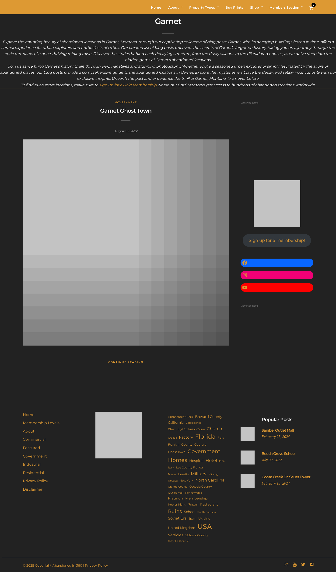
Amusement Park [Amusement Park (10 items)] (180, 417)
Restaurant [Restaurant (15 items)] (209, 504)
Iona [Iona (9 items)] (221, 461)
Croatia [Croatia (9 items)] (172, 437)
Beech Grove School (278, 453)
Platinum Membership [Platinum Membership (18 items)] (187, 498)
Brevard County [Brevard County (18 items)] (208, 417)
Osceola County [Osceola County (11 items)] (200, 486)
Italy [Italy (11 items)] (171, 467)
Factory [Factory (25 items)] (186, 437)
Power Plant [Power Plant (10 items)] (177, 504)
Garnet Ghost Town (125, 110)
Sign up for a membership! (277, 240)
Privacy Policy (35, 481)
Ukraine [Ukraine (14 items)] (204, 518)
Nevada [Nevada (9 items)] (173, 480)
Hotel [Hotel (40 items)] (211, 460)
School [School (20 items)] (189, 512)
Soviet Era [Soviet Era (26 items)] (177, 518)
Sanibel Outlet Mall (278, 430)
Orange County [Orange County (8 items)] (177, 486)
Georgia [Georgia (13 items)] (200, 444)
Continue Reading (125, 362)
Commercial (34, 439)
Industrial (32, 464)
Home (29, 415)
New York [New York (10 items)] (186, 480)
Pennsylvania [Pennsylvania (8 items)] (193, 492)
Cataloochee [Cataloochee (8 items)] (194, 422)
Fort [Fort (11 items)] (221, 437)
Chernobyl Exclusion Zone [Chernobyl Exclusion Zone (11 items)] (186, 429)
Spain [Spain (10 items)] (192, 518)
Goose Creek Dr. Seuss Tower (286, 477)
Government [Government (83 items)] (204, 451)
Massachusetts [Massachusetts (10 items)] (178, 474)
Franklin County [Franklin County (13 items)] (180, 444)
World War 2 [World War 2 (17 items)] (178, 541)
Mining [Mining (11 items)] (213, 474)
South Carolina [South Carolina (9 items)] (206, 512)
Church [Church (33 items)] (214, 428)
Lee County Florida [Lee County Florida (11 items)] (189, 467)
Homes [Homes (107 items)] (177, 460)
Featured (31, 448)
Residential (33, 473)
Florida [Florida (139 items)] (205, 436)
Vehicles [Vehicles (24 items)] (175, 535)
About (29, 431)
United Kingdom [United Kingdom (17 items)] (181, 528)
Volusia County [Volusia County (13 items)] (197, 535)
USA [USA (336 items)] (204, 526)
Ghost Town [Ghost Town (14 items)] (177, 452)
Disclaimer (32, 489)
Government (126, 102)
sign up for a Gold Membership (128, 85)
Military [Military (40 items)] (198, 473)
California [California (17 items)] (176, 422)
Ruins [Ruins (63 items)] (175, 511)
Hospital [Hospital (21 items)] (196, 460)
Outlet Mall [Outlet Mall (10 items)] (175, 492)
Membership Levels (41, 423)
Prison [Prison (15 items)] (193, 504)
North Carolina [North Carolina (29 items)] (209, 480)
